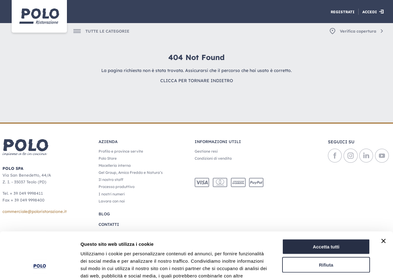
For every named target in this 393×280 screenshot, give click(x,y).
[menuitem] (97, 31)
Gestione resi (206, 151)
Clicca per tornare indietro (196, 80)
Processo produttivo (116, 186)
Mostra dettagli (323, 267)
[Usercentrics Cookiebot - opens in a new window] (40, 268)
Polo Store (108, 158)
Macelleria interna (115, 165)
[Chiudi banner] (383, 200)
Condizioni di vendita (213, 158)
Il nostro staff (111, 179)
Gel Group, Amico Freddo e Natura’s (131, 172)
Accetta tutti (326, 206)
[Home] (39, 16)
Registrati (343, 12)
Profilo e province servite (121, 151)
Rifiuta (326, 224)
